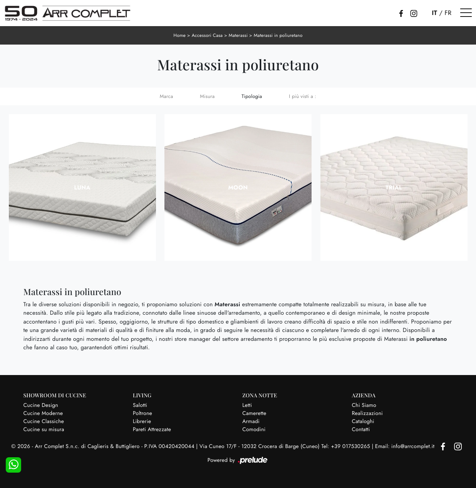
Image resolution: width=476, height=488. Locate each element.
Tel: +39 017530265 (346, 446)
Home (180, 35)
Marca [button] (166, 96)
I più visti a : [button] (302, 96)
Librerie (142, 421)
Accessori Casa (207, 35)
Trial (393, 187)
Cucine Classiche (43, 421)
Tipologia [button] (252, 96)
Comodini (253, 429)
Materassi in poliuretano (278, 35)
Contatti (361, 429)
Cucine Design (40, 405)
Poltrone (142, 413)
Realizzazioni (367, 413)
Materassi (238, 35)
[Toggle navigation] (466, 13)
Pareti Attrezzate (152, 429)
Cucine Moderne (43, 413)
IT (434, 13)
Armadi (251, 421)
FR (447, 13)
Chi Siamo (364, 405)
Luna (82, 187)
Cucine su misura (43, 429)
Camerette (254, 413)
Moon (238, 187)
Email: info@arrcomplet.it (405, 446)
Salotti (140, 405)
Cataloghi (363, 421)
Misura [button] (207, 96)
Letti (247, 405)
